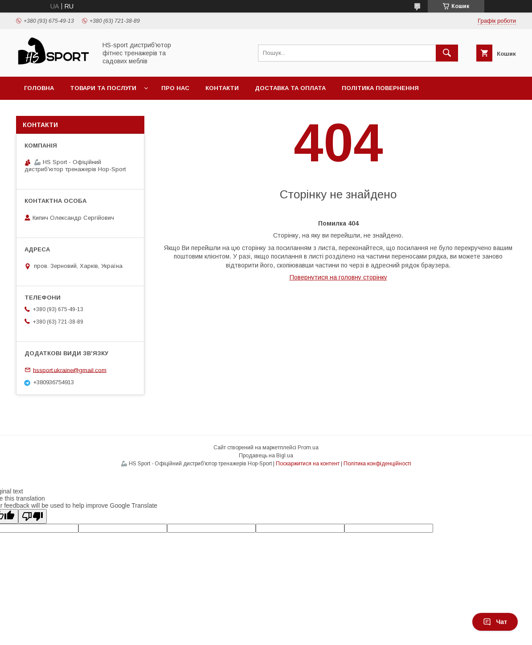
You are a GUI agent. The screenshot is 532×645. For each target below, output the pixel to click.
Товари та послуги (103, 88)
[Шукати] (447, 53)
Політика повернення (380, 88)
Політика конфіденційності (377, 463)
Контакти (222, 88)
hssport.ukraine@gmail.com (69, 369)
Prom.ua (308, 447)
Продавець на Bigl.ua (266, 455)
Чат (495, 622)
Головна (39, 88)
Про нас (175, 88)
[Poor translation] (32, 516)
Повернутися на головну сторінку (338, 277)
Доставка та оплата (290, 88)
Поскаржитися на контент (308, 463)
